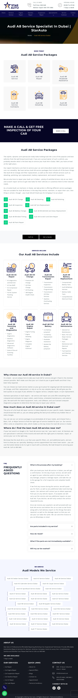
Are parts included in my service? (44, 524)
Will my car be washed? (40, 547)
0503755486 (60, 677)
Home (3, 13)
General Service (11, 13)
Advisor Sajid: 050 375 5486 (43, 8)
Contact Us (73, 13)
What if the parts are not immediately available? (50, 539)
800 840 (18, 445)
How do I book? (36, 532)
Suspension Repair (41, 13)
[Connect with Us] (54, 686)
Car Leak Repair (10, 681)
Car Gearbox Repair (11, 675)
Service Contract (64, 13)
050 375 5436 (60, 675)
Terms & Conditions (35, 681)
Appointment (33, 678)
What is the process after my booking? (46, 463)
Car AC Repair (9, 678)
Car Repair (8, 665)
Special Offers (33, 668)
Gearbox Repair (30, 13)
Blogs (31, 671)
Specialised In (52, 13)
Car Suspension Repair (12, 671)
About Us (32, 665)
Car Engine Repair (10, 668)
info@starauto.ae (62, 671)
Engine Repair (20, 13)
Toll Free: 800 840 (39, 5)
